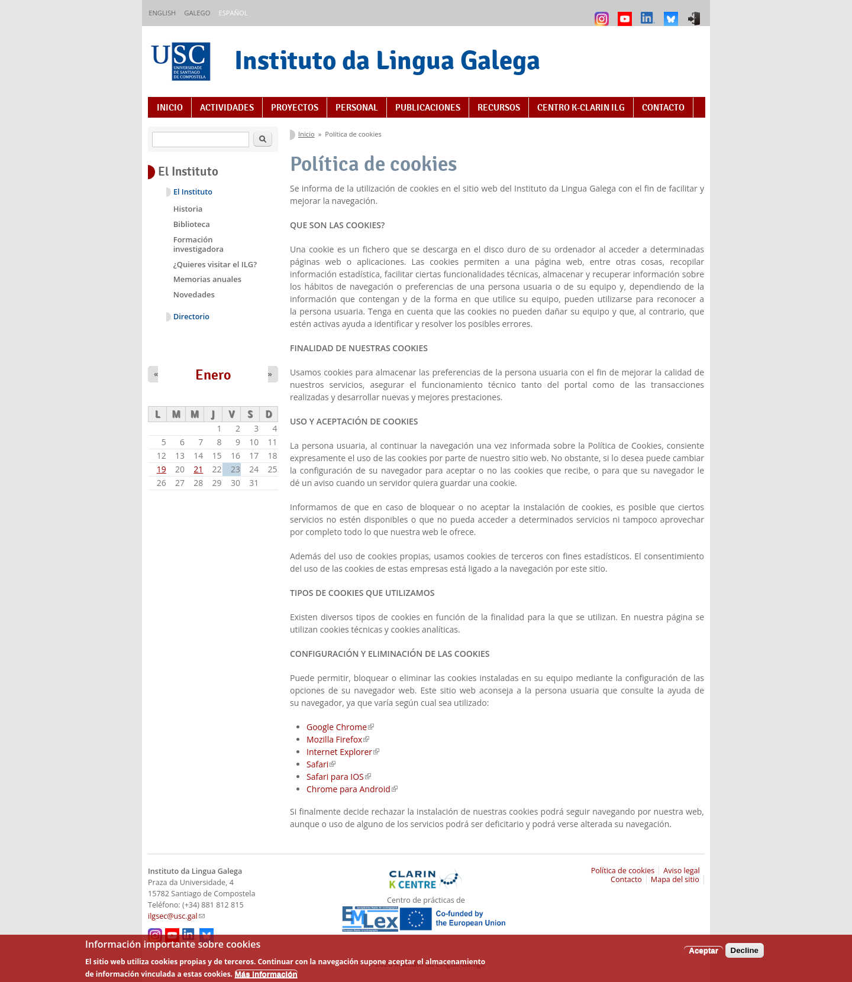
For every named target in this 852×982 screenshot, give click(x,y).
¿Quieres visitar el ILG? (215, 264)
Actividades (227, 107)
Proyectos (294, 107)
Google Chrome (340, 727)
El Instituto (192, 192)
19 (161, 469)
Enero (213, 375)
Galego (197, 12)
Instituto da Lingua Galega (387, 60)
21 (198, 469)
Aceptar (703, 953)
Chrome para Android (352, 789)
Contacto (663, 107)
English (162, 12)
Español (232, 12)
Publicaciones (427, 107)
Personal (356, 107)
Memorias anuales (207, 279)
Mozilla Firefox (337, 739)
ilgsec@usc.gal (176, 916)
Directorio (191, 317)
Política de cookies (623, 870)
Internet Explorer (342, 751)
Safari (320, 764)
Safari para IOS (338, 776)
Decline (745, 953)
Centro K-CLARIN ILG (581, 107)
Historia (188, 208)
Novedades (194, 294)
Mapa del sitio (675, 879)
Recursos (498, 107)
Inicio (170, 107)
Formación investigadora (198, 244)
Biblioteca (191, 224)
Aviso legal (681, 870)
